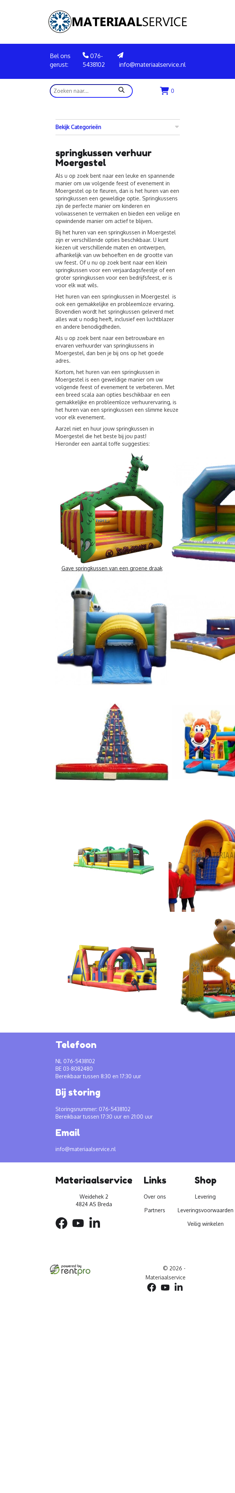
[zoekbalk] (91, 91)
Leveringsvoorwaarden (205, 1210)
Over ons (155, 1196)
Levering (205, 1196)
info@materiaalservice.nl (151, 60)
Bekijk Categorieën (117, 126)
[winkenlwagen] (167, 90)
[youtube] (80, 1230)
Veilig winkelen (205, 1224)
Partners (154, 1210)
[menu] (182, 90)
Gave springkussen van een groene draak (112, 511)
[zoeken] (121, 90)
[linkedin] (97, 1230)
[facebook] (63, 1230)
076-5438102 (94, 60)
